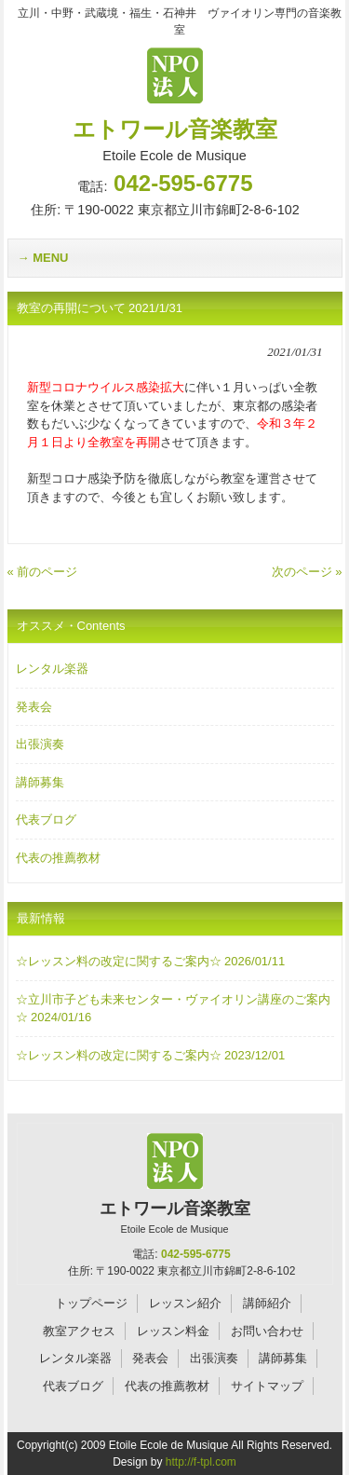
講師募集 (40, 782)
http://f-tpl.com (201, 1461)
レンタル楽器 (52, 669)
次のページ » (307, 572)
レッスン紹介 (185, 1303)
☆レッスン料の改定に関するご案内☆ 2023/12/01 (151, 1055)
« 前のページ (42, 572)
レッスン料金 (173, 1331)
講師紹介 (267, 1303)
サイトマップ (267, 1386)
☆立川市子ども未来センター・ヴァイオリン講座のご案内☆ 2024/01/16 (173, 1008)
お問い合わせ (267, 1331)
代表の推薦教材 (58, 858)
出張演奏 (40, 744)
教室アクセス (79, 1331)
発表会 (34, 707)
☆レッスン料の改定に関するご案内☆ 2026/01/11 (151, 961)
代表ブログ (46, 819)
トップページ (91, 1303)
